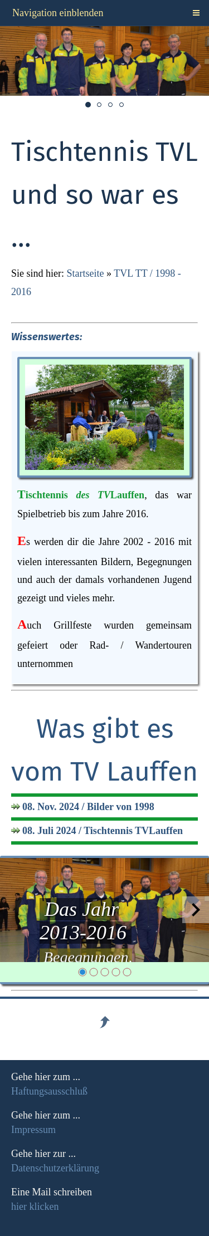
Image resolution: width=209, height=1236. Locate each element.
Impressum (33, 1129)
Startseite (85, 273)
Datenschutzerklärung (55, 1168)
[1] (82, 972)
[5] (127, 972)
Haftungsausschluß (49, 1091)
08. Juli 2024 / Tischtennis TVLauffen (102, 830)
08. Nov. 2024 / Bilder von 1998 (88, 806)
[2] (93, 972)
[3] (104, 972)
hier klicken (35, 1206)
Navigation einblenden (57, 12)
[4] (115, 972)
